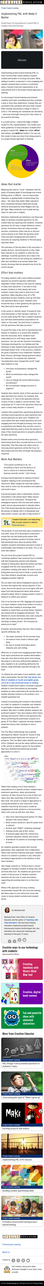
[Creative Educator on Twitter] (12, 1260)
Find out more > (19, 525)
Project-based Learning (10, 8)
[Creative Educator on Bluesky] (23, 939)
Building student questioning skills (18, 1191)
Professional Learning (11, 1244)
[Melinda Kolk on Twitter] (9, 939)
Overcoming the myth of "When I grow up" (21, 1097)
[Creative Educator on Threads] (18, 939)
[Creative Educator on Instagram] (13, 939)
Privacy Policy (38, 1283)
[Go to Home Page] (22, 2)
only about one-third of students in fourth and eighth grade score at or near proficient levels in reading (21, 680)
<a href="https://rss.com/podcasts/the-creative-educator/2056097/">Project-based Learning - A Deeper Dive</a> (22, 60)
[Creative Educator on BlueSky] (27, 1260)
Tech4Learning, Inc (12, 1283)
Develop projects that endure (15, 1128)
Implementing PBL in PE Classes (17, 1160)
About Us (6, 1252)
